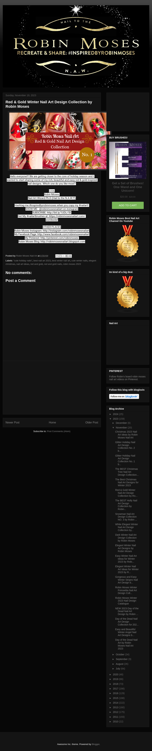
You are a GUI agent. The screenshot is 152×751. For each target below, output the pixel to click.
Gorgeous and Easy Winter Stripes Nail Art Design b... (126, 579)
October (120, 654)
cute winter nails (79, 260)
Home (52, 422)
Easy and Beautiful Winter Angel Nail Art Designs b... (125, 632)
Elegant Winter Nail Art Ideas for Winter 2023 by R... (127, 569)
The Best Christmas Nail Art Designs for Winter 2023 (127, 482)
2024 (116, 414)
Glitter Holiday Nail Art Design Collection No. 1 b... (125, 460)
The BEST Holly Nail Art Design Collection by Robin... (126, 504)
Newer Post (13, 422)
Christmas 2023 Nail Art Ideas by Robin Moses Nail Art (126, 434)
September (122, 659)
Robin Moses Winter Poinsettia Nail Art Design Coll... (126, 590)
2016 (116, 693)
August (120, 664)
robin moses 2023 (72, 264)
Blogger (95, 744)
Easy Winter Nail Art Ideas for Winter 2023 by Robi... (126, 558)
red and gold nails (53, 264)
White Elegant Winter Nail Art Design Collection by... (126, 527)
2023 (116, 418)
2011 (116, 716)
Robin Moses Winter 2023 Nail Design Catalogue (126, 601)
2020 (116, 674)
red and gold (36, 264)
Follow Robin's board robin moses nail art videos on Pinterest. (127, 378)
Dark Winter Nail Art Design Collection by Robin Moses (126, 537)
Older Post (91, 422)
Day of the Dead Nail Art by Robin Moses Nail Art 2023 (126, 644)
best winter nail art (61, 260)
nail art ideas (22, 264)
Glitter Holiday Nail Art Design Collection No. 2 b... (125, 446)
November (121, 427)
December (121, 423)
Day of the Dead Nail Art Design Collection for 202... (127, 621)
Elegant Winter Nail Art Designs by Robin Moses (125, 548)
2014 (116, 702)
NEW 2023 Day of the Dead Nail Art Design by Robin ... (127, 611)
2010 (116, 721)
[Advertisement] (52, 387)
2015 (116, 698)
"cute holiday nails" (22, 260)
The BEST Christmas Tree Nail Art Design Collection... (127, 472)
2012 (116, 712)
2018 (116, 684)
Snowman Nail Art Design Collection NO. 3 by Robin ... (126, 517)
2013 (116, 707)
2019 (116, 679)
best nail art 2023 (42, 260)
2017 (116, 688)
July (118, 668)
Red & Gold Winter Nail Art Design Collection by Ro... (126, 493)
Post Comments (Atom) (58, 431)
